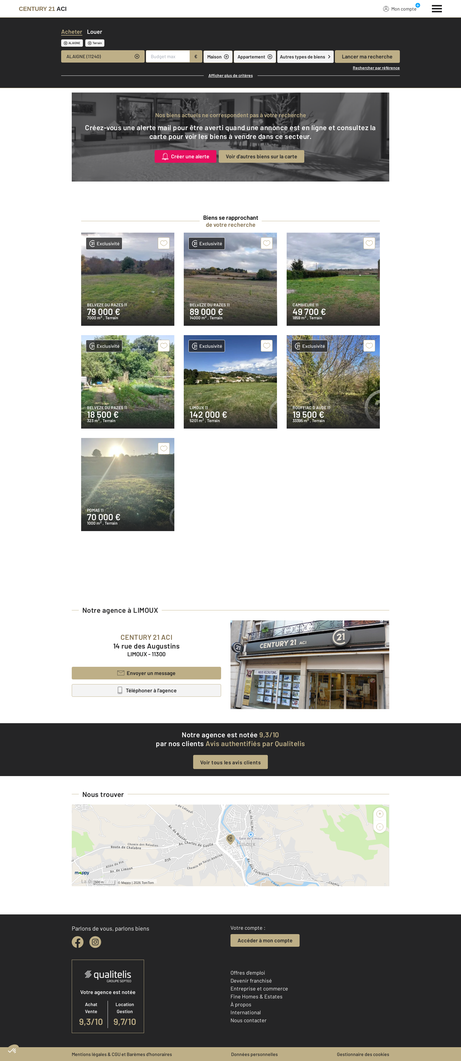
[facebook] (77, 942)
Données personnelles (254, 1054)
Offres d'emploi (247, 972)
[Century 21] (43, 9)
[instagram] (95, 942)
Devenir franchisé (251, 980)
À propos (240, 1004)
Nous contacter (248, 1020)
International (245, 1012)
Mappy (126, 882)
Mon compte (400, 8)
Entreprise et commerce (259, 988)
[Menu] (437, 8)
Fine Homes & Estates (256, 996)
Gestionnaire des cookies (363, 1054)
